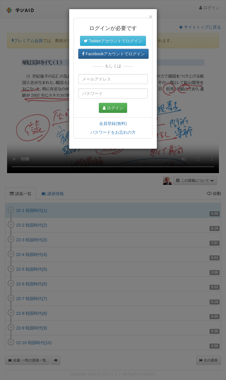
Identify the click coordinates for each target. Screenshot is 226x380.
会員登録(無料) (113, 123)
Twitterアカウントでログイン (113, 40)
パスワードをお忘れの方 (113, 132)
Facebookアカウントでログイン (113, 53)
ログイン (113, 108)
